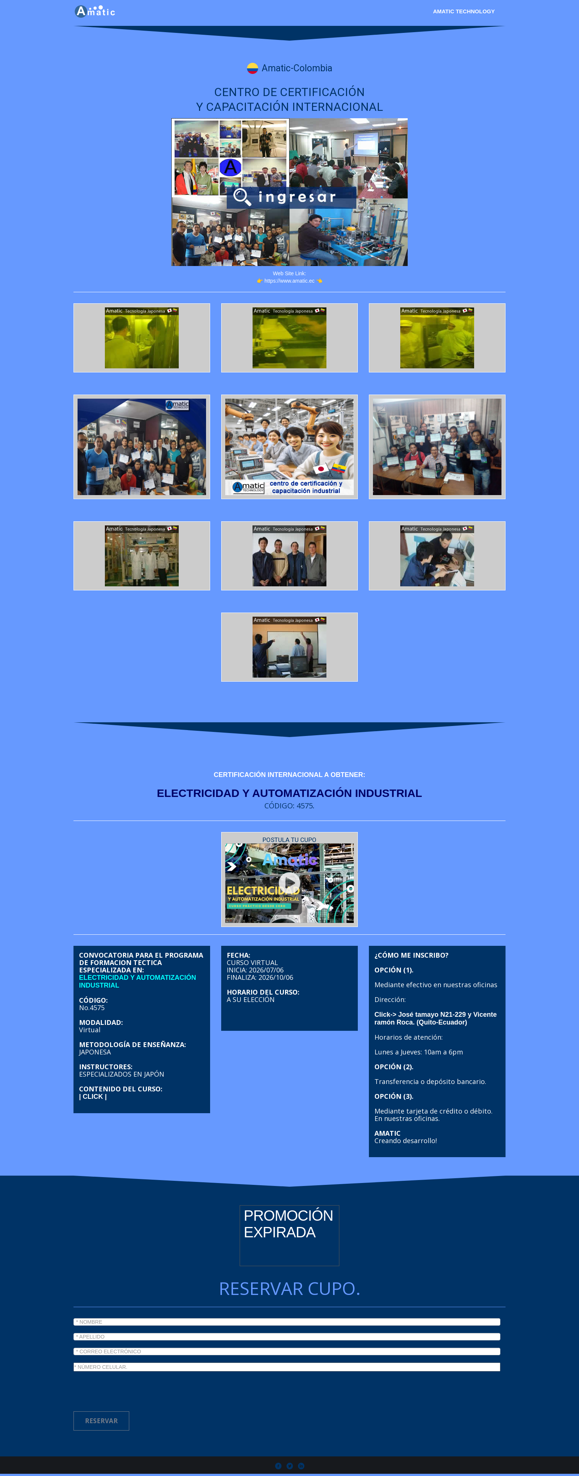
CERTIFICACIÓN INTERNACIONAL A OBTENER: (289, 774)
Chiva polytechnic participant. (388, 1468)
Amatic (179, 1468)
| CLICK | (93, 1083)
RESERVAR (101, 1408)
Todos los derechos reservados (243, 1468)
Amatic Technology (464, 11)
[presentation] (129, 1376)
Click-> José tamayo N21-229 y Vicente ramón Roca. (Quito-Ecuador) (435, 1005)
